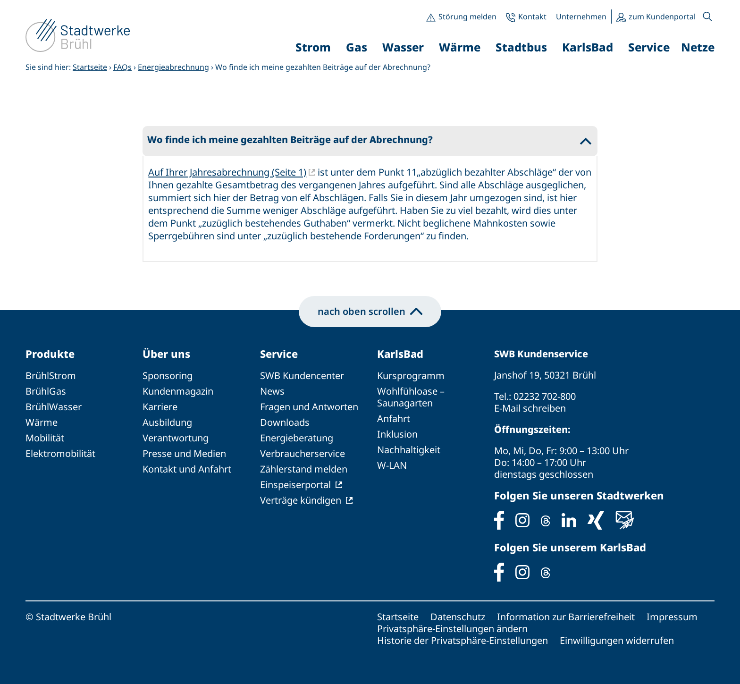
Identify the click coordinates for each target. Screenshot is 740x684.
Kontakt (532, 16)
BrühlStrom (50, 375)
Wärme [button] (459, 47)
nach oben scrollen (370, 311)
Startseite (90, 67)
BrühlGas (45, 391)
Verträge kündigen (300, 500)
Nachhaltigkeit (408, 449)
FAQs (122, 67)
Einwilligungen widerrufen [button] (617, 640)
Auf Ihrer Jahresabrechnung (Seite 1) (227, 172)
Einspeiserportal (295, 484)
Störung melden (467, 16)
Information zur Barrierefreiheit (566, 616)
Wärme (41, 422)
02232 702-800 (544, 396)
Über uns (166, 353)
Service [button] (649, 47)
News (272, 391)
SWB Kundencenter (302, 375)
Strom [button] (313, 47)
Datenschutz (457, 616)
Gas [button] (356, 47)
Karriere (160, 406)
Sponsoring (168, 375)
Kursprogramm (411, 375)
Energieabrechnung (173, 67)
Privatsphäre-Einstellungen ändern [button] (452, 628)
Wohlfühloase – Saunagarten (411, 397)
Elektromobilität (60, 453)
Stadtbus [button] (521, 47)
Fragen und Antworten (309, 406)
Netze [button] (698, 47)
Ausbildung (167, 422)
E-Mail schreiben (530, 408)
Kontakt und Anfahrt (187, 469)
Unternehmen (581, 16)
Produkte (50, 353)
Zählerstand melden (303, 469)
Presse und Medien (184, 453)
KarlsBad (400, 353)
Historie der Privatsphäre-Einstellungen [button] (462, 640)
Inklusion (397, 434)
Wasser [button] (403, 47)
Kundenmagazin (178, 391)
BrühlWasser (53, 406)
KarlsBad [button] (587, 47)
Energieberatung (296, 437)
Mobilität (44, 437)
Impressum (672, 616)
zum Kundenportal (662, 16)
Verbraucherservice (302, 453)
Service (279, 353)
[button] (707, 16)
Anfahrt (393, 418)
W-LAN (392, 465)
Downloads (285, 422)
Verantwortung (176, 437)
